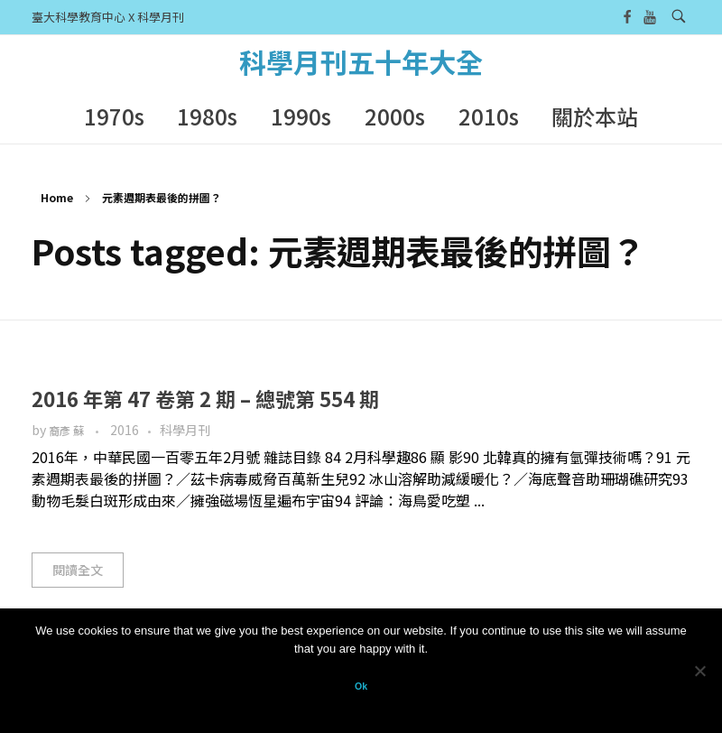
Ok (361, 686)
